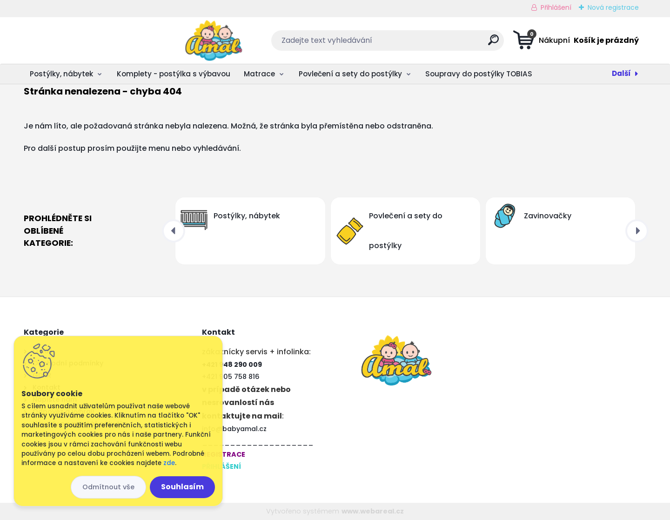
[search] (427, 43)
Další (621, 73)
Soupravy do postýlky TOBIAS (478, 74)
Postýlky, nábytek (61, 74)
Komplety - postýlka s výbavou (173, 74)
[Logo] (81, 40)
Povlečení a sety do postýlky (350, 74)
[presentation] (173, 231)
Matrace (259, 74)
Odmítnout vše (108, 487)
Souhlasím (182, 486)
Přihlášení (556, 7)
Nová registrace (613, 7)
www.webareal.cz (373, 511)
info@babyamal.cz (234, 428)
